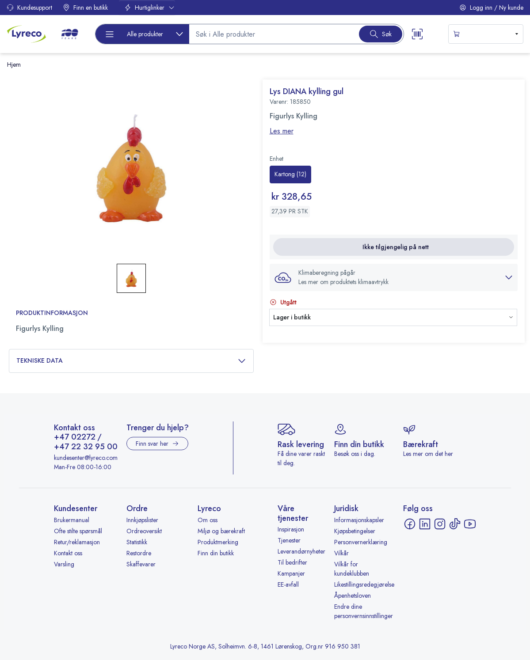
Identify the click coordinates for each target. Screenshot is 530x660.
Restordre (138, 553)
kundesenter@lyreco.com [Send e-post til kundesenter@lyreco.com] (86, 457)
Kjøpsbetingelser (354, 531)
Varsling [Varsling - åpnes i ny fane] (64, 564)
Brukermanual (71, 520)
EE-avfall (288, 584)
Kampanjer (291, 573)
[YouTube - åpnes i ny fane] (470, 524)
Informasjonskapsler (359, 520)
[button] (131, 168)
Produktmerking (218, 542)
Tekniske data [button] (131, 360)
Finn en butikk (85, 7)
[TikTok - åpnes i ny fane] (454, 524)
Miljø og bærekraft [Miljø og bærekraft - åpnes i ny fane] (221, 531)
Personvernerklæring (360, 542)
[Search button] (380, 34)
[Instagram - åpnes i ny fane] (439, 524)
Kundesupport (29, 7)
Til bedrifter (292, 562)
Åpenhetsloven (352, 595)
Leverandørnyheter (301, 551)
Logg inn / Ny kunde (491, 7)
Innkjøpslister (142, 520)
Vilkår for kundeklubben (351, 569)
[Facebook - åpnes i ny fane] (409, 524)
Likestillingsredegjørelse (364, 584)
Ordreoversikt (144, 531)
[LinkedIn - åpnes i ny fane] (424, 524)
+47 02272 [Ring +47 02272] (74, 437)
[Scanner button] (417, 34)
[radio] (290, 174)
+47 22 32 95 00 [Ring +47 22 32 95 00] (86, 447)
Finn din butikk (216, 553)
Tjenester (289, 540)
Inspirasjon (291, 529)
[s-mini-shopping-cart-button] (485, 34)
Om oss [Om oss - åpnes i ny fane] (207, 520)
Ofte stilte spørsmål (78, 531)
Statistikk (136, 542)
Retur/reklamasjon (77, 542)
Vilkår (341, 553)
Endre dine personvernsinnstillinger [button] (363, 611)
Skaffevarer (141, 564)
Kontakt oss (68, 553)
